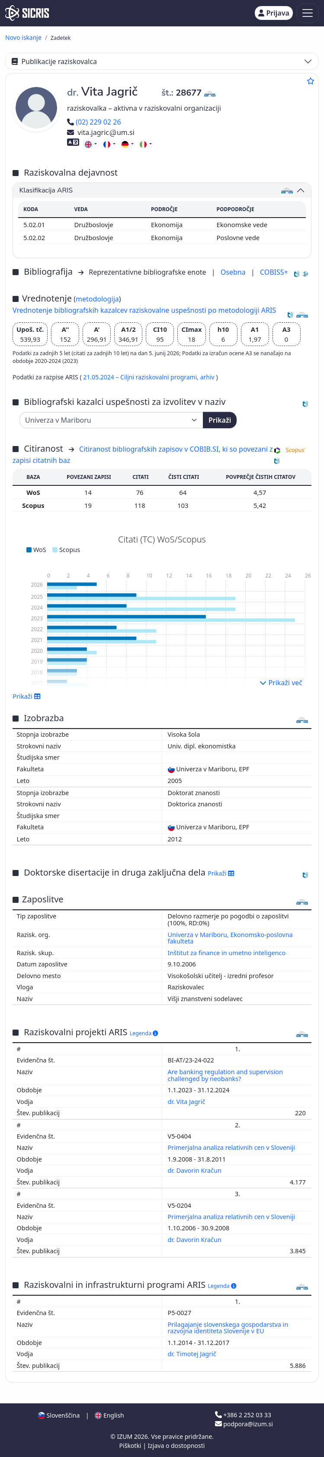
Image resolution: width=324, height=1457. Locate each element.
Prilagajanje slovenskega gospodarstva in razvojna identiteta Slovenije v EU (228, 1327)
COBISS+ (274, 272)
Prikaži (220, 420)
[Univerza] (111, 420)
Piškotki (131, 1445)
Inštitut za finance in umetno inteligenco (227, 953)
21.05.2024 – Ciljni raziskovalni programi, (141, 377)
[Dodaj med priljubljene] (310, 81)
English (109, 1415)
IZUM (125, 1436)
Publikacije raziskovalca (54, 61)
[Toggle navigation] (308, 13)
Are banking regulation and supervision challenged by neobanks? (225, 1075)
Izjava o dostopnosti (176, 1445)
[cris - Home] (27, 13)
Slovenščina (59, 1415)
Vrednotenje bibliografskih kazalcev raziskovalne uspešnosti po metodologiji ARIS (144, 310)
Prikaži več (281, 682)
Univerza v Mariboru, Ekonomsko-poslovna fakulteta (230, 938)
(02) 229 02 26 (94, 122)
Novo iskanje (23, 37)
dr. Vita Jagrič (187, 1102)
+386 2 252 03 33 (243, 1415)
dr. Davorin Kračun (195, 1170)
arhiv (208, 377)
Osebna (234, 272)
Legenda (144, 1033)
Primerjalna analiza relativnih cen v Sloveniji (232, 1147)
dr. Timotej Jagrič (193, 1354)
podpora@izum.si (244, 1424)
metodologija (97, 299)
